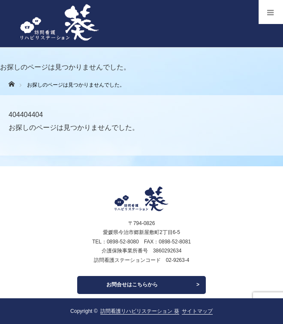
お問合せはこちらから (132, 285)
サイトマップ (197, 311)
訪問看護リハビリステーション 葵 (139, 311)
